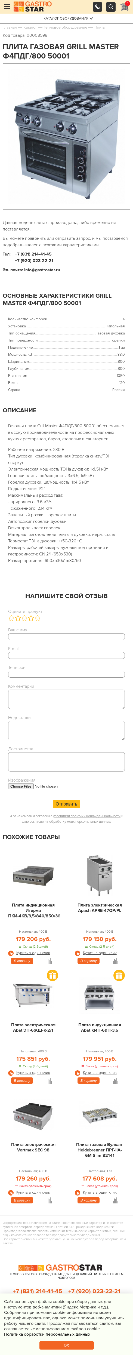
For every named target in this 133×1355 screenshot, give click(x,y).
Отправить (66, 804)
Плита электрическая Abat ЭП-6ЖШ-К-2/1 (33, 1027)
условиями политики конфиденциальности (86, 816)
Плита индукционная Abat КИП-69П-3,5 (99, 1027)
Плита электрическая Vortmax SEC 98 (33, 1147)
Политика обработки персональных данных (47, 1334)
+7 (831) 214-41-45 (37, 1291)
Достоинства (20, 749)
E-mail (13, 649)
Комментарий (21, 686)
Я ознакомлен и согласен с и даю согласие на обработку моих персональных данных (66, 819)
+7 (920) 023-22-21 (94, 1291)
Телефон (17, 667)
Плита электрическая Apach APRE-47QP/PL (100, 907)
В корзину (22, 961)
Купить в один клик (33, 953)
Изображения (22, 780)
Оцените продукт (25, 611)
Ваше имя (17, 630)
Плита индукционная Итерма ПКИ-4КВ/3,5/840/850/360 (34, 910)
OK (66, 1345)
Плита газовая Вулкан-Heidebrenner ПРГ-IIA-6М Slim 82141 (99, 1150)
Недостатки (19, 717)
